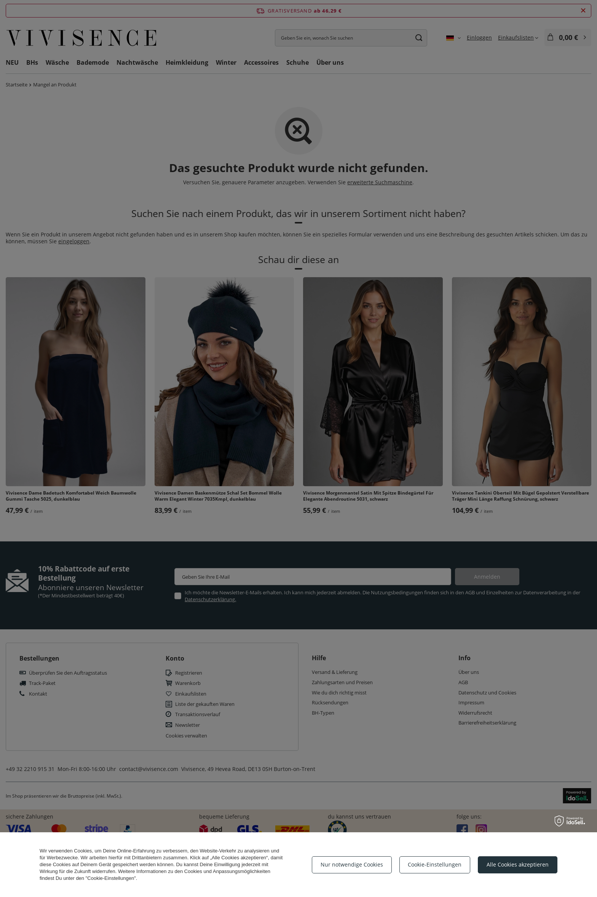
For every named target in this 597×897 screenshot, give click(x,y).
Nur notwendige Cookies (352, 864)
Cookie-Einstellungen (434, 864)
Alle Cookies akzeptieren (518, 864)
